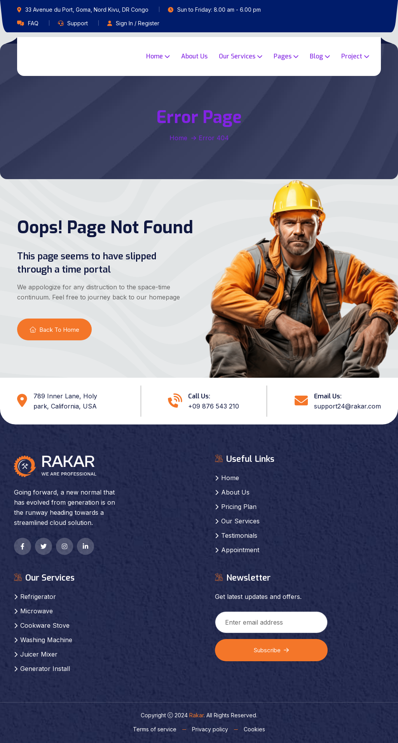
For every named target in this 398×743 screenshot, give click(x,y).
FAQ (33, 23)
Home (154, 56)
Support (77, 23)
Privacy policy (210, 729)
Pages (283, 56)
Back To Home (54, 329)
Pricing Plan (239, 507)
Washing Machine (46, 640)
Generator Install (45, 669)
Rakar (196, 715)
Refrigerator (38, 596)
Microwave (36, 611)
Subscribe (271, 650)
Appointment (240, 550)
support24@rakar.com (347, 406)
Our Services (237, 56)
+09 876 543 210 (213, 406)
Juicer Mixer (39, 654)
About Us (194, 56)
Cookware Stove (45, 625)
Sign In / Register (137, 23)
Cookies (254, 729)
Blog (316, 56)
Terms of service (154, 729)
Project (351, 56)
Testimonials (239, 535)
